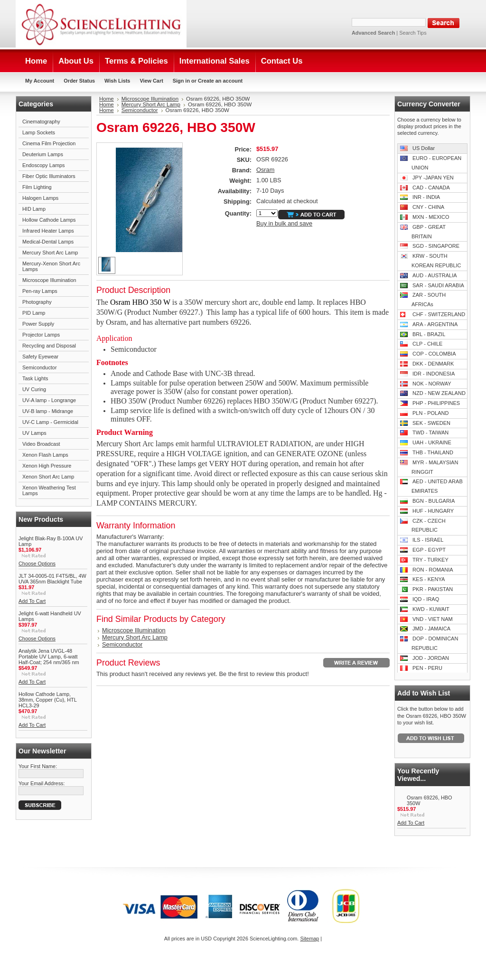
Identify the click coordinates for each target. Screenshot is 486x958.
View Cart (151, 81)
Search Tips (412, 33)
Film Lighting (37, 187)
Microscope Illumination (49, 280)
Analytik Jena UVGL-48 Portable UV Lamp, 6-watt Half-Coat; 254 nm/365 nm (49, 656)
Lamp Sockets (38, 132)
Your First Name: (38, 766)
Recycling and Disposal (49, 345)
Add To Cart (32, 601)
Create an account (220, 81)
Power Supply (38, 324)
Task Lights (35, 378)
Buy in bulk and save (284, 223)
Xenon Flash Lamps (45, 455)
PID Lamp (33, 313)
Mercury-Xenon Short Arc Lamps (51, 266)
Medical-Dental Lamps (48, 241)
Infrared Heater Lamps (48, 231)
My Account (39, 81)
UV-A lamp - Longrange (49, 400)
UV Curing (34, 389)
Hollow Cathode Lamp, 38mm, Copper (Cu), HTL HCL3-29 (47, 699)
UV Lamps (34, 433)
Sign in (181, 81)
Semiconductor (39, 367)
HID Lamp (34, 209)
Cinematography (41, 121)
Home (106, 99)
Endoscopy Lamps (43, 165)
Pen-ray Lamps (39, 291)
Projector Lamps (41, 335)
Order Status (79, 81)
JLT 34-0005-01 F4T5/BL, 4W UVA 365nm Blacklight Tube (52, 578)
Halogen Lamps (40, 198)
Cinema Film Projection (48, 143)
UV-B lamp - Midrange (47, 411)
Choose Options (37, 563)
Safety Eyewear (40, 356)
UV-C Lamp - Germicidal (50, 422)
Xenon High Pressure (46, 466)
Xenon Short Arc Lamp (48, 476)
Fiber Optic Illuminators (48, 176)
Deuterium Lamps (42, 154)
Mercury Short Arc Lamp (50, 252)
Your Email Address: (42, 783)
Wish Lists (117, 81)
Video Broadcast (41, 444)
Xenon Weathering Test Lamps (49, 490)
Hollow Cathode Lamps (48, 220)
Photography (37, 302)
